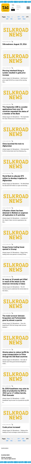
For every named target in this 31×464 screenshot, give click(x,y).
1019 (19, 19)
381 (11, 19)
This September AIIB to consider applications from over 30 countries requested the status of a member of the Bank (15, 110)
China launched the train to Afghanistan (13, 145)
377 (19, 17)
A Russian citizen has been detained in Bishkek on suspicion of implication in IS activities (15, 212)
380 (7, 19)
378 (23, 17)
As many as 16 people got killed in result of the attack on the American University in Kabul (14, 281)
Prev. (8, 17)
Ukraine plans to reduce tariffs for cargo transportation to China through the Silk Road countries (15, 354)
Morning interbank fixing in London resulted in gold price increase (13, 72)
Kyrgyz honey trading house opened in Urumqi (13, 248)
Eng (13, 10)
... (14, 17)
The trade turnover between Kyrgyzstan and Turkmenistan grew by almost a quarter (14, 318)
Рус (13, 7)
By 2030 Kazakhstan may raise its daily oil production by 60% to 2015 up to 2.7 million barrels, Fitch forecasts (15, 391)
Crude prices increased (11, 427)
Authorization (4, 448)
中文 (13, 5)
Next (24, 19)
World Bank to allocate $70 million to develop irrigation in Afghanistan (14, 178)
